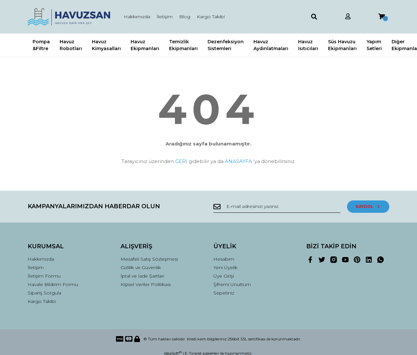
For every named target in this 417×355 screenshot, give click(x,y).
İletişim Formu (44, 276)
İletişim (165, 17)
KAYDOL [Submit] (368, 206)
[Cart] (381, 16)
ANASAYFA (238, 161)
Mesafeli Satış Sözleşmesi (149, 259)
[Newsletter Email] (276, 206)
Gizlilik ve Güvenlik (141, 267)
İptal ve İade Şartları (142, 276)
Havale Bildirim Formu (53, 284)
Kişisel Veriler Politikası (146, 284)
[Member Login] (348, 16)
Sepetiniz (223, 293)
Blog (184, 17)
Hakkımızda (137, 17)
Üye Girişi (223, 276)
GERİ (181, 161)
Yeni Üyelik (225, 267)
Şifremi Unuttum (232, 284)
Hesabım (223, 259)
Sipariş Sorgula (44, 293)
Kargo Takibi (211, 17)
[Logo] (69, 16)
